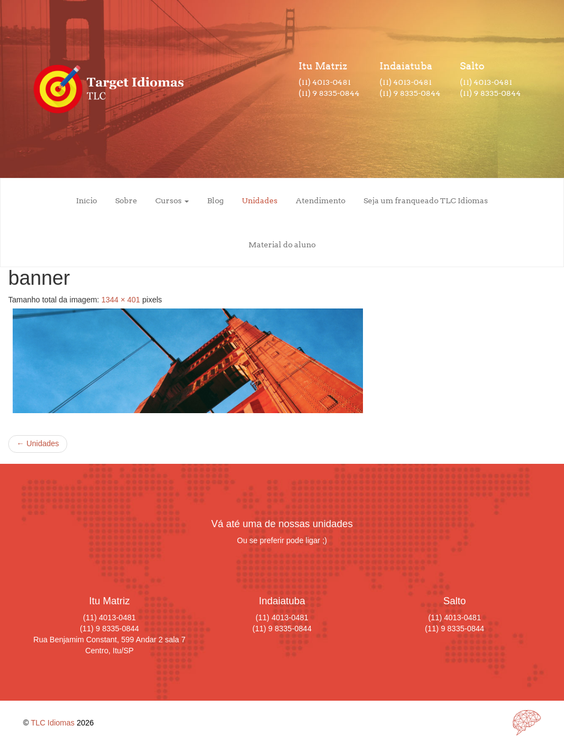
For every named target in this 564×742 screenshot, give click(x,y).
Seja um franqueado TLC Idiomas (426, 200)
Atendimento (320, 200)
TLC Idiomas (52, 722)
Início (86, 200)
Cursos (172, 200)
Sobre (126, 200)
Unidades (260, 200)
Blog (215, 200)
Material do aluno (282, 244)
